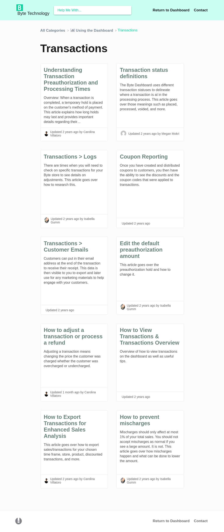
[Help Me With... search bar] (92, 10)
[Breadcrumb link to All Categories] (53, 30)
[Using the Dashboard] (92, 30)
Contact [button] (201, 10)
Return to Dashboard (171, 521)
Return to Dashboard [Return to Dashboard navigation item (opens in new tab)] (172, 10)
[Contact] (201, 10)
